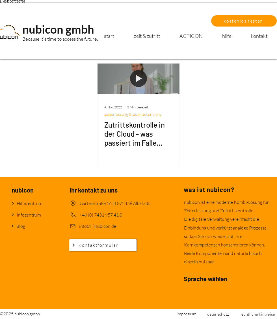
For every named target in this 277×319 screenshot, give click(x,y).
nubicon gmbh (58, 29)
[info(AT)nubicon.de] (109, 226)
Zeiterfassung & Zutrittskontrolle (132, 114)
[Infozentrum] (32, 215)
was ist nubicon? (209, 189)
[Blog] (31, 226)
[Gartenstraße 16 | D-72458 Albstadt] (115, 203)
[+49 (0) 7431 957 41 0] (110, 215)
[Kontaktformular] (103, 245)
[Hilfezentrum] (32, 203)
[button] (244, 21)
